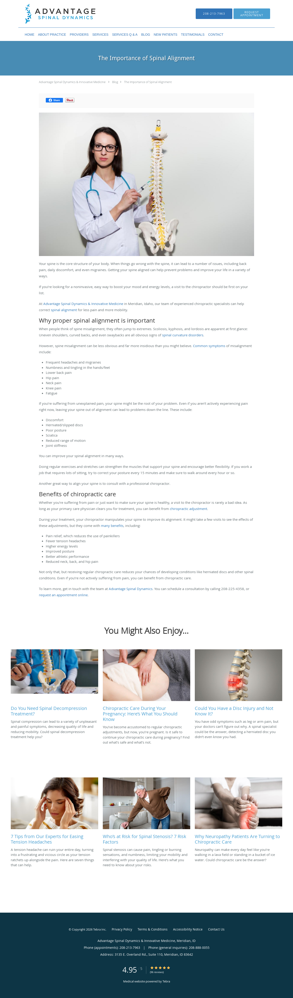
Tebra (166, 981)
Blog (115, 82)
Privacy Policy (122, 929)
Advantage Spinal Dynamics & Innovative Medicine (72, 82)
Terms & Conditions (153, 929)
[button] (251, 13)
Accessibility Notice (188, 929)
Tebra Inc (99, 929)
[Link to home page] (53, 13)
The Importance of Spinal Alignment (148, 82)
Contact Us (216, 929)
